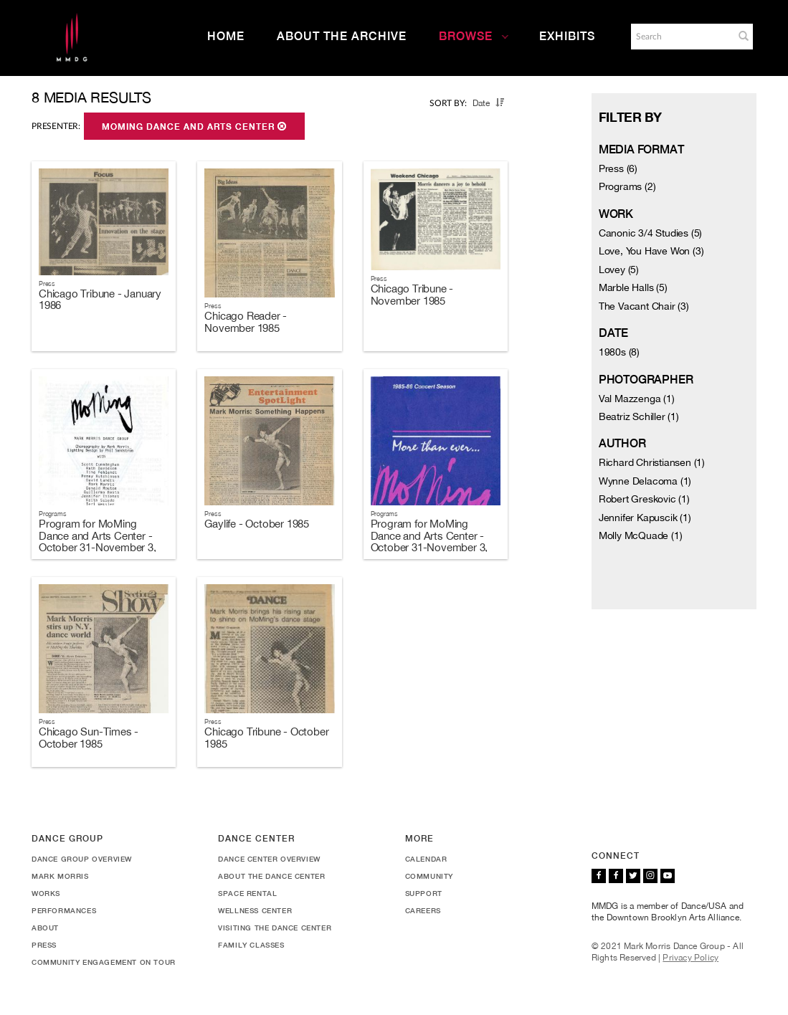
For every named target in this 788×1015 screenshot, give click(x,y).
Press (44, 944)
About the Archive (342, 36)
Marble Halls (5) (633, 287)
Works (46, 893)
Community (429, 876)
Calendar (426, 858)
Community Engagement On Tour (104, 962)
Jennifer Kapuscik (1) (645, 517)
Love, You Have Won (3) (651, 251)
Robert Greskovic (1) (644, 499)
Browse (474, 36)
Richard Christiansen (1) (652, 462)
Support (423, 893)
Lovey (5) (619, 269)
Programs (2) (627, 186)
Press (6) (618, 168)
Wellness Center (255, 910)
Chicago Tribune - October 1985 (266, 737)
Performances (64, 910)
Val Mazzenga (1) (637, 398)
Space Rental (247, 893)
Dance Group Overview (82, 858)
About (45, 927)
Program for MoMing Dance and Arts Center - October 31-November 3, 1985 (97, 542)
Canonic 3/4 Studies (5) (650, 233)
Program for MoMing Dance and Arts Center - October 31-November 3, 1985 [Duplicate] (429, 542)
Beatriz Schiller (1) (639, 416)
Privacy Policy (690, 958)
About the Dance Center (271, 876)
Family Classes (251, 944)
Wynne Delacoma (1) (645, 481)
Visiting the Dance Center (274, 927)
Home (226, 36)
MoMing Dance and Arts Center (194, 127)
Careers (423, 910)
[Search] (681, 36)
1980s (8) (619, 352)
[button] (744, 36)
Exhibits (567, 36)
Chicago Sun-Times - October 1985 (88, 737)
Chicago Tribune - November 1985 (412, 294)
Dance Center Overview (269, 858)
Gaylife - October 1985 (256, 524)
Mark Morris (60, 876)
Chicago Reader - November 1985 (245, 322)
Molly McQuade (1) (641, 535)
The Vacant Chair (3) (644, 306)
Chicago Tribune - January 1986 (100, 299)
